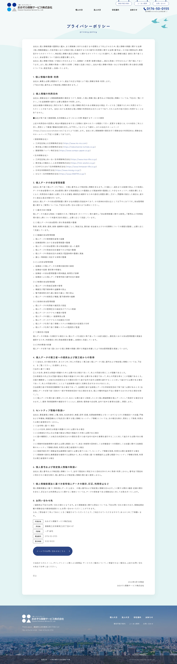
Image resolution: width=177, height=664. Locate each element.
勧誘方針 (44, 659)
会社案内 (115, 10)
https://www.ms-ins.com (75, 143)
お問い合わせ (161, 3)
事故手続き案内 (123, 3)
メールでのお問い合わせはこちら (51, 551)
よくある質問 (142, 3)
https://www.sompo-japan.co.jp (75, 150)
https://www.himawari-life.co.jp (81, 166)
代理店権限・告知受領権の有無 (60, 659)
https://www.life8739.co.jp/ (72, 174)
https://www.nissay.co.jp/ (68, 170)
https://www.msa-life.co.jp (83, 159)
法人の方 (97, 10)
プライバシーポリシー (30, 659)
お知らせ (133, 10)
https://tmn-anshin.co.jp (82, 163)
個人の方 (79, 10)
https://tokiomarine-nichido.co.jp (79, 147)
